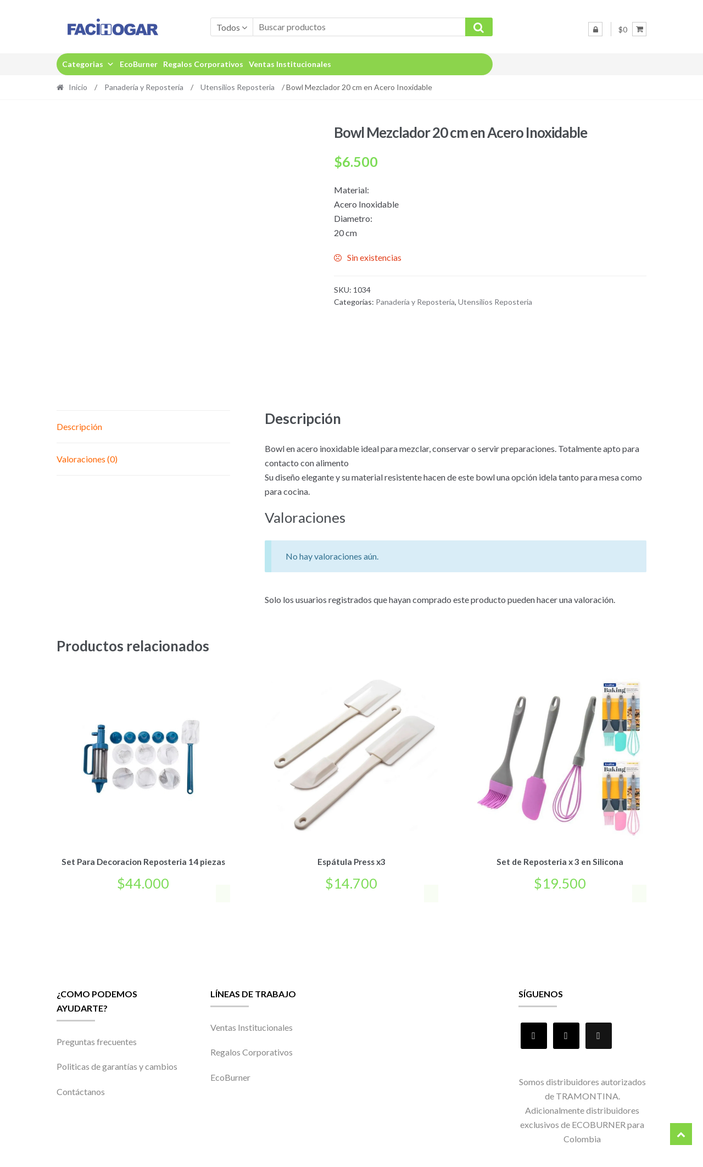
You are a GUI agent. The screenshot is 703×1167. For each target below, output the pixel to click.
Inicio (78, 87)
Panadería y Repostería (143, 87)
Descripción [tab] (79, 426)
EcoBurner (139, 64)
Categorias (88, 64)
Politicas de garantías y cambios (117, 1064)
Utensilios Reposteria (237, 87)
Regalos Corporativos (203, 64)
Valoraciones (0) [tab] (87, 459)
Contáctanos (81, 1089)
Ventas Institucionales (290, 64)
